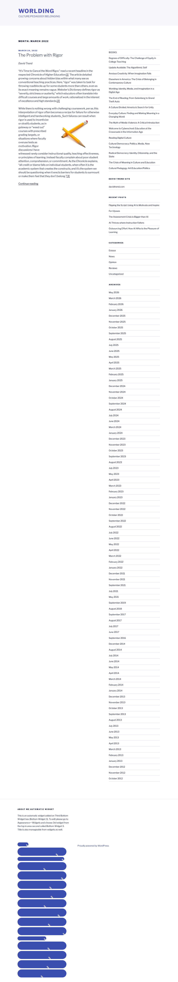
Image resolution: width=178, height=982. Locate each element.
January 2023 (116, 497)
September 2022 (117, 520)
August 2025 (115, 339)
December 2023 (117, 438)
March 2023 (115, 485)
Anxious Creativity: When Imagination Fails (130, 73)
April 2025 (114, 362)
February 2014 (116, 684)
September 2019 (117, 602)
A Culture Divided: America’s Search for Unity (131, 107)
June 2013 (114, 731)
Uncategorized (116, 274)
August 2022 (115, 526)
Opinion (112, 262)
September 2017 (117, 614)
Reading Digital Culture (120, 137)
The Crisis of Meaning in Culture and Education (132, 162)
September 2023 (117, 456)
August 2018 (115, 608)
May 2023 (114, 474)
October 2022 (116, 515)
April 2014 (114, 673)
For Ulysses (114, 211)
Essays (112, 250)
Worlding (36, 11)
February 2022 (116, 561)
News (112, 256)
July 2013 (113, 725)
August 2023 (115, 462)
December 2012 (117, 766)
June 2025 (114, 351)
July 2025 (113, 345)
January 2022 (115, 567)
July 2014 (113, 655)
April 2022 (114, 550)
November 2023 (117, 444)
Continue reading (28, 183)
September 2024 (117, 403)
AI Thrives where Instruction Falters (126, 222)
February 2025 (116, 374)
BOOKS (113, 52)
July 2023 (113, 468)
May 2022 (114, 544)
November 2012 (117, 772)
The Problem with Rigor (40, 55)
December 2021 (117, 573)
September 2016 (117, 638)
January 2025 (116, 380)
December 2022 (117, 503)
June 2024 (114, 421)
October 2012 (116, 778)
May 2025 (114, 356)
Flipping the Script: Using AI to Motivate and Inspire (134, 205)
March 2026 (115, 298)
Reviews (113, 268)
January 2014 (115, 690)
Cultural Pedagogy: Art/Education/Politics (129, 168)
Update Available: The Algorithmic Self (128, 67)
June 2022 (114, 538)
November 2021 (117, 579)
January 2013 (115, 761)
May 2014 (114, 667)
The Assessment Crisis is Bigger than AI (128, 216)
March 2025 (115, 368)
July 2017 (113, 626)
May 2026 (114, 292)
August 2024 (115, 409)
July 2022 (113, 532)
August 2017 (115, 620)
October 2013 (116, 708)
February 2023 (116, 491)
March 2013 (115, 749)
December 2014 (117, 643)
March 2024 (115, 427)
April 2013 (114, 743)
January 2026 (116, 310)
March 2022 (115, 556)
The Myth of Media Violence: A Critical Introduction (134, 122)
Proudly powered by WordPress (93, 845)
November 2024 (117, 392)
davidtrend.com (117, 186)
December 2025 (117, 315)
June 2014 (114, 661)
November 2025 (117, 321)
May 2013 (114, 737)
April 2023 (114, 479)
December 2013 (117, 696)
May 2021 (114, 597)
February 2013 (116, 755)
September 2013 (117, 714)
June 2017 (114, 632)
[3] (68, 176)
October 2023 (116, 450)
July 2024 (113, 415)
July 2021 (113, 591)
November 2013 (117, 702)
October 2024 (116, 397)
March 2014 (115, 679)
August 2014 (115, 649)
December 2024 (117, 386)
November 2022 (117, 509)
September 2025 (117, 333)
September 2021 (117, 585)
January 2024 (116, 433)
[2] (58, 100)
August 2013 (115, 720)
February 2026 (116, 304)
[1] (67, 74)
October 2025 (116, 327)
